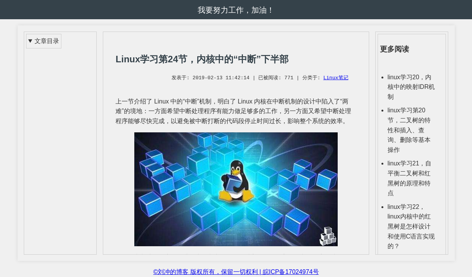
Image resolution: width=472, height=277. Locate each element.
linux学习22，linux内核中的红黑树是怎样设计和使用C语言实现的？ (411, 226)
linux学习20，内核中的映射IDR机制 (411, 87)
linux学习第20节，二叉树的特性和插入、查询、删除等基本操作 (409, 130)
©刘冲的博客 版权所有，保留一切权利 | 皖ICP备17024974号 (236, 272)
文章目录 (47, 41)
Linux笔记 (335, 78)
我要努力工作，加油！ (236, 10)
